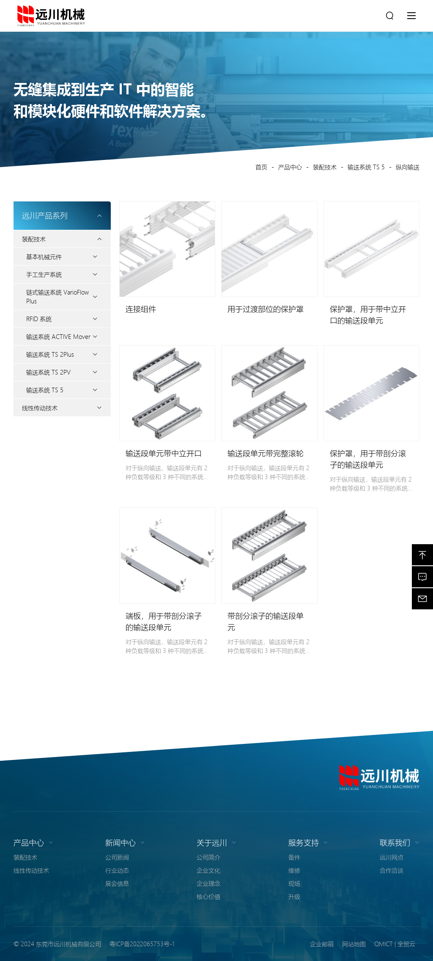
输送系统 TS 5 (366, 166)
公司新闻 (117, 857)
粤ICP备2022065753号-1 (142, 943)
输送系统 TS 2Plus (50, 354)
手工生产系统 (44, 274)
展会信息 (117, 883)
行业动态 (117, 870)
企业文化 (208, 870)
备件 (294, 857)
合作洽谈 (391, 870)
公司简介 (208, 857)
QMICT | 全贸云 (394, 943)
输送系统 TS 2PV (48, 372)
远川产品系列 (62, 215)
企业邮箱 (322, 943)
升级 (294, 896)
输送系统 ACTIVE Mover (58, 336)
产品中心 (290, 166)
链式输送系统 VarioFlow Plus (57, 296)
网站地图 (354, 943)
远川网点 (391, 857)
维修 (294, 870)
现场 (294, 883)
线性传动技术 (40, 407)
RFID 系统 (39, 318)
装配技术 (325, 166)
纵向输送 (407, 166)
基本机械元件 (44, 256)
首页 (261, 166)
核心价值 (208, 896)
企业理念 (208, 883)
